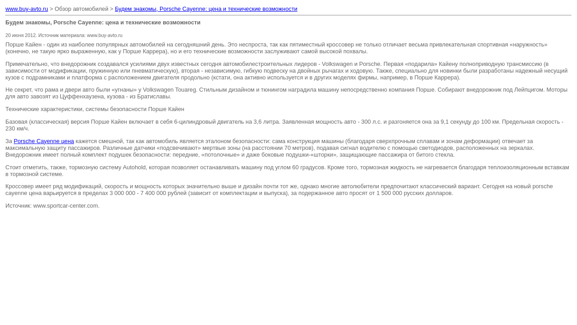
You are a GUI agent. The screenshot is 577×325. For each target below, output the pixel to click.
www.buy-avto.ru (26, 8)
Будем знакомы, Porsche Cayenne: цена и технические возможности (206, 8)
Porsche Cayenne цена (44, 141)
